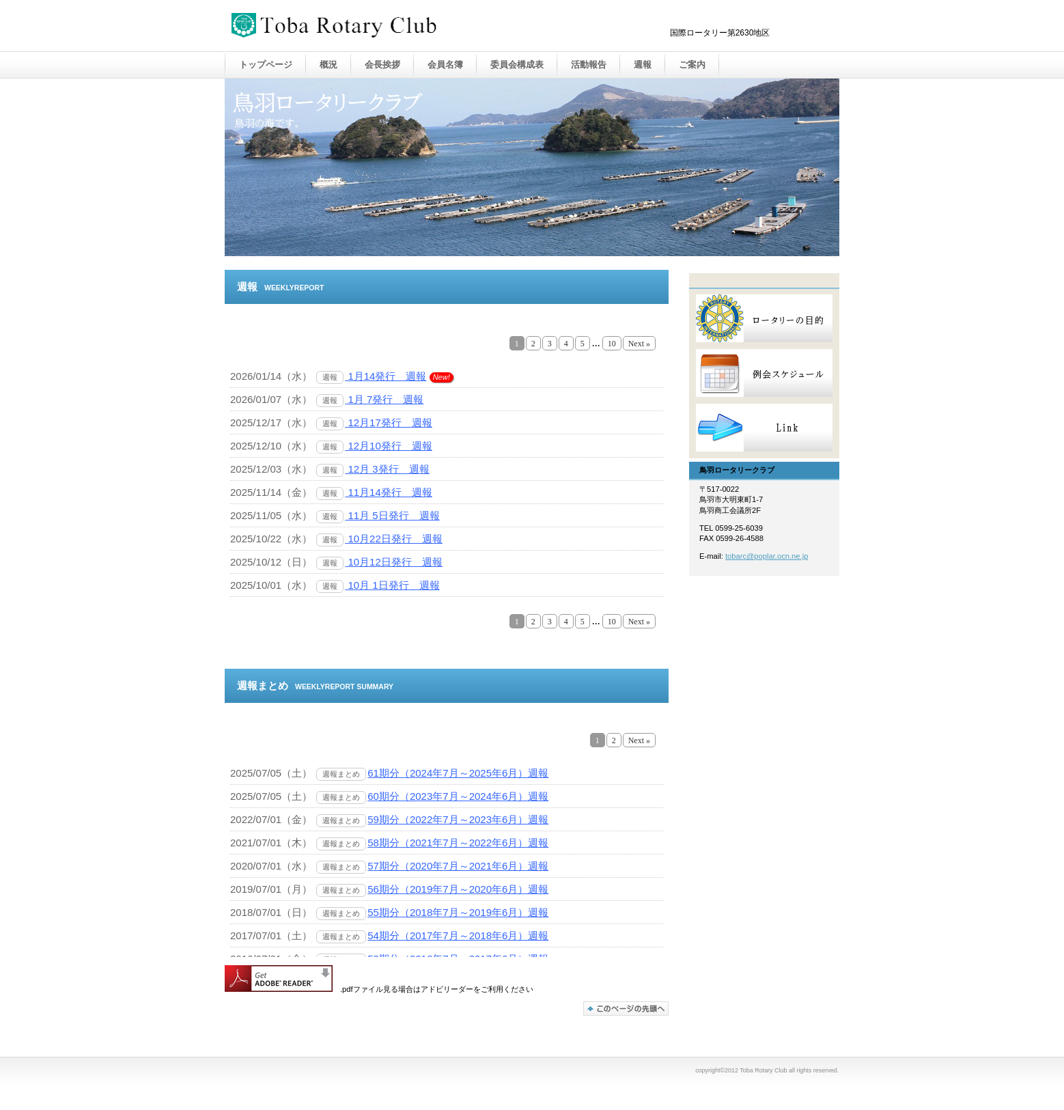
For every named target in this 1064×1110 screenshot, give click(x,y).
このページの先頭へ (626, 1008)
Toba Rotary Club (368, 26)
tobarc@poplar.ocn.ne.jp (766, 556)
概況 (328, 64)
